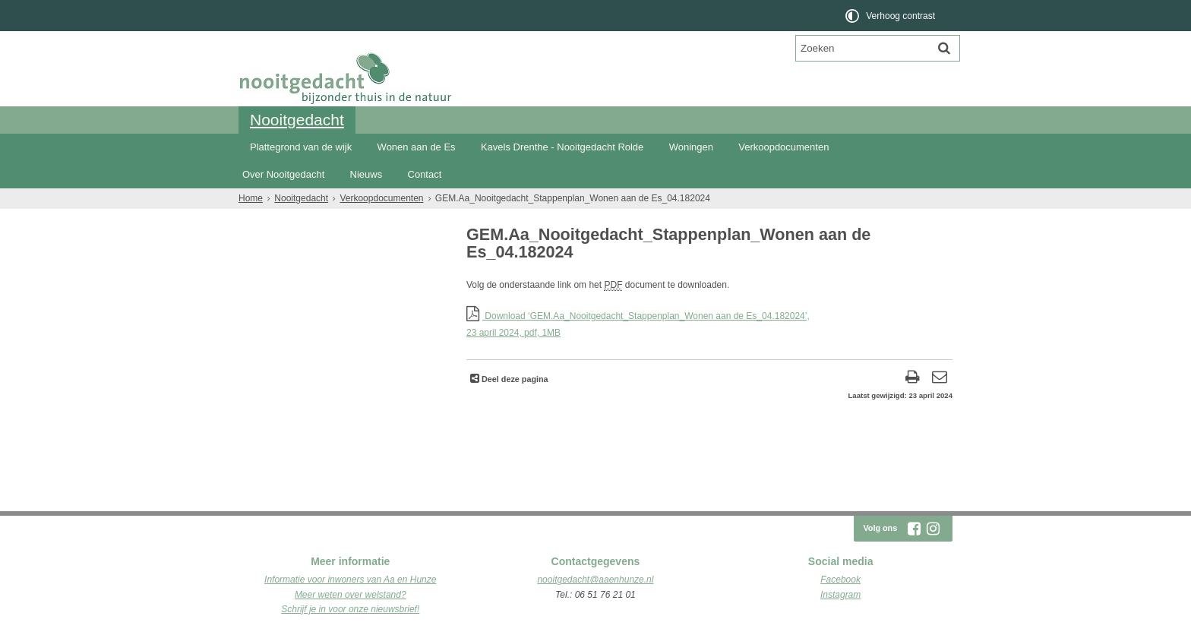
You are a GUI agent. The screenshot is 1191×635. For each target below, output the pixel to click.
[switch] (891, 15)
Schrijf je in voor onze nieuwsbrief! (350, 609)
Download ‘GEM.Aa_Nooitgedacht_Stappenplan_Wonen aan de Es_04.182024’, (709, 325)
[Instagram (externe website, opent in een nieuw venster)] (932, 528)
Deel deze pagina (513, 379)
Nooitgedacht (297, 119)
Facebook (840, 579)
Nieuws (366, 174)
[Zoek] (944, 47)
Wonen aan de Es (417, 147)
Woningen (691, 147)
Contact (425, 174)
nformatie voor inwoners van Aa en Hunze (351, 579)
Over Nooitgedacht (283, 174)
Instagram (840, 594)
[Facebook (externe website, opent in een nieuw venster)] (913, 528)
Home (251, 198)
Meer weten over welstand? (350, 594)
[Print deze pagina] (912, 378)
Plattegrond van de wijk (301, 147)
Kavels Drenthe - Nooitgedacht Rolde (562, 147)
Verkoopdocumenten (783, 147)
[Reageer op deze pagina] (939, 378)
